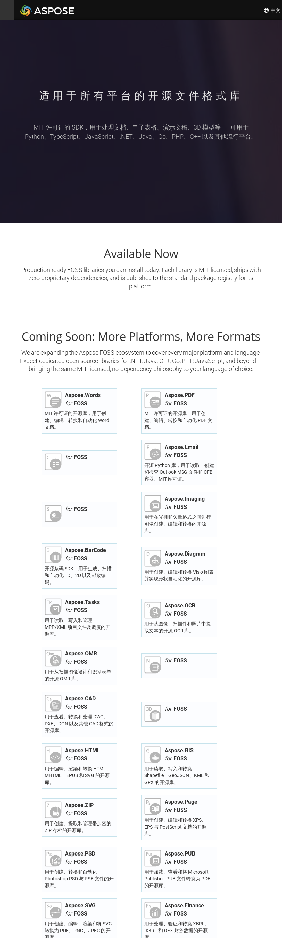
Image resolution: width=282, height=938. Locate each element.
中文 (271, 10)
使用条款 (144, 928)
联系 (157, 928)
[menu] (7, 10)
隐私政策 (128, 928)
